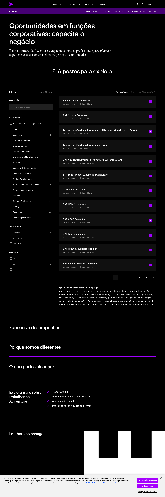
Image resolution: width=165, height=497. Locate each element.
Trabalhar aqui (60, 391)
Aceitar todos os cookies (148, 480)
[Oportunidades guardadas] (113, 11)
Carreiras (13, 11)
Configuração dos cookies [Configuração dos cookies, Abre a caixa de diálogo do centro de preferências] (147, 492)
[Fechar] (161, 477)
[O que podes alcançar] (82, 366)
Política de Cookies (93, 483)
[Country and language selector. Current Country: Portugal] (147, 4)
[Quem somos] (89, 4)
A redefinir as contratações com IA (71, 396)
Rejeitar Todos (147, 486)
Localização (30, 100)
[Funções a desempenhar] (82, 327)
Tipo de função (30, 226)
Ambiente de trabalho (64, 401)
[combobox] (31, 107)
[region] (82, 486)
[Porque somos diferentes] (82, 346)
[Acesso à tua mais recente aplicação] (141, 11)
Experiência (30, 252)
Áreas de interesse (30, 117)
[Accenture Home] (16, 4)
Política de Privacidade (110, 483)
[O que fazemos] (56, 4)
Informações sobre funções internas (71, 405)
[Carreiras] (104, 4)
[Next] (153, 277)
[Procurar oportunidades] (89, 11)
